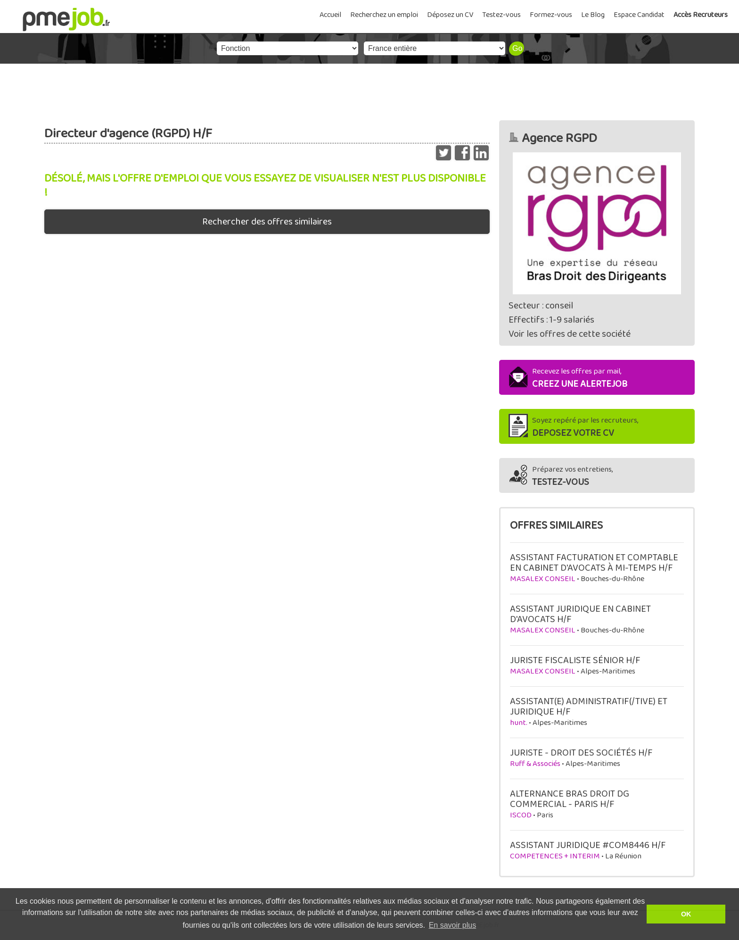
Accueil (330, 15)
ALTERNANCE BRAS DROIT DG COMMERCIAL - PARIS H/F (569, 799)
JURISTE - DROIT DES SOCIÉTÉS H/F (581, 752)
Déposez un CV (450, 15)
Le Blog (593, 15)
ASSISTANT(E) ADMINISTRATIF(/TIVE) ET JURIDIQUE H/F (588, 706)
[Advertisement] (369, 89)
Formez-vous (551, 15)
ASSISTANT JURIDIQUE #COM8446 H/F (588, 845)
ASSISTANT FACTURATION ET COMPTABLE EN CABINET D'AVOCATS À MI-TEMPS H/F (594, 562)
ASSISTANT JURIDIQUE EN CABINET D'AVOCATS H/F (580, 614)
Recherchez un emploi (384, 15)
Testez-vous (501, 15)
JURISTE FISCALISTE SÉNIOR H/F (575, 660)
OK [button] (686, 914)
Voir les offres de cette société (570, 333)
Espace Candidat (639, 15)
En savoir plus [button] (452, 925)
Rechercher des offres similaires (267, 221)
